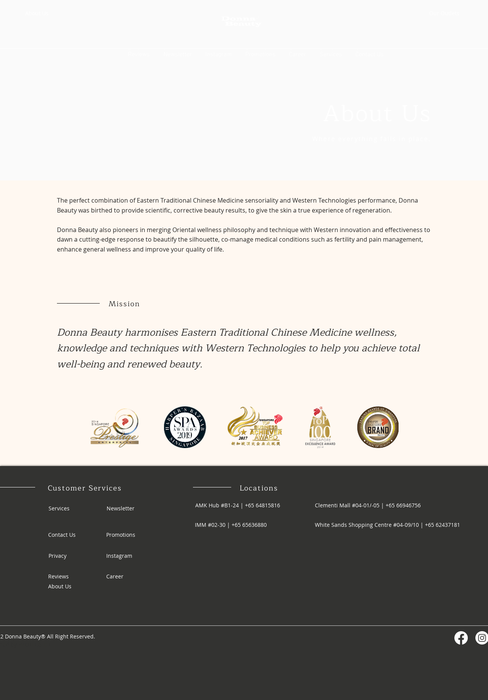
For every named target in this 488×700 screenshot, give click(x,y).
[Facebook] (461, 638)
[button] (331, 54)
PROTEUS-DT (34, 644)
